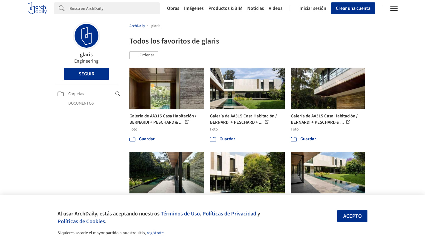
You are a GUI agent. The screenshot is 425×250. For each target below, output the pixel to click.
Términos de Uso (180, 214)
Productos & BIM (225, 8)
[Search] (114, 8)
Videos (275, 8)
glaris (86, 54)
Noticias (255, 8)
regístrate (155, 233)
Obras (173, 8)
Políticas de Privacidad (229, 214)
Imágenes (194, 8)
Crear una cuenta (353, 8)
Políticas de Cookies (81, 221)
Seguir (86, 74)
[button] (143, 55)
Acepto (352, 216)
